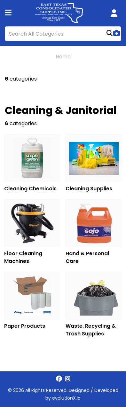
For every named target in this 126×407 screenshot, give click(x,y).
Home (63, 56)
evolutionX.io (66, 398)
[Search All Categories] (63, 33)
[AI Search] (116, 34)
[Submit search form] (109, 34)
